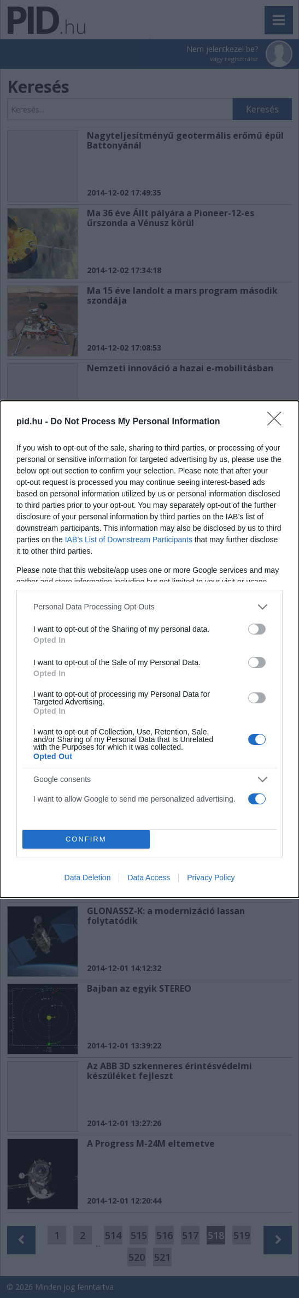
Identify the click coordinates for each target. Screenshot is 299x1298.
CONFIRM (86, 839)
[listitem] (149, 607)
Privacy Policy (210, 877)
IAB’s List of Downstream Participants (128, 539)
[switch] (257, 629)
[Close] (277, 422)
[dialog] (149, 649)
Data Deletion (88, 877)
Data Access (148, 877)
